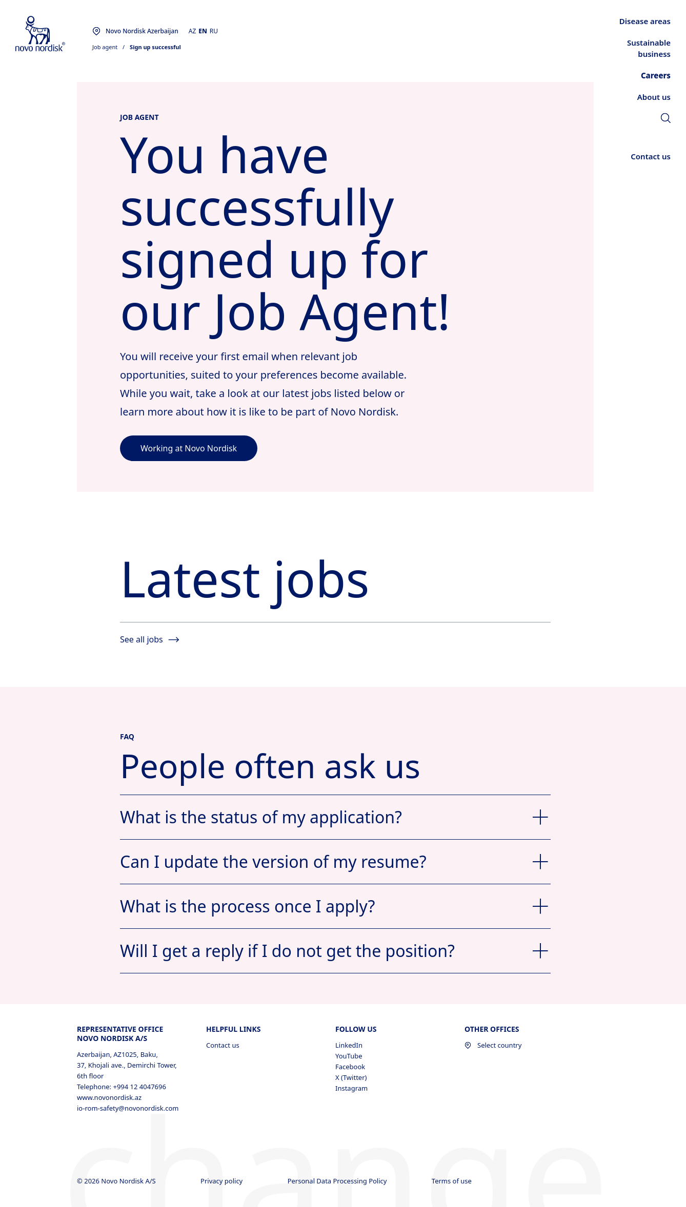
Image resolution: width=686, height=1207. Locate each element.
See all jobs (149, 639)
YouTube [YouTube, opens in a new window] (348, 1055)
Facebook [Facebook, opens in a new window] (350, 1066)
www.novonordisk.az (109, 1097)
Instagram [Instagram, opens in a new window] (351, 1088)
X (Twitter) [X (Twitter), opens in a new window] (351, 1077)
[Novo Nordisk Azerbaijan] (53, 34)
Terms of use (452, 1180)
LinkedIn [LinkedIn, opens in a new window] (348, 1045)
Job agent (104, 47)
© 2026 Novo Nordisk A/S (117, 1180)
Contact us (222, 1045)
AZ (192, 31)
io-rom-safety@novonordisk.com (127, 1108)
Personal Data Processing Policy (338, 1180)
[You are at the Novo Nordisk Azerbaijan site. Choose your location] (135, 31)
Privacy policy (222, 1180)
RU (214, 31)
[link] (666, 119)
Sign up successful (155, 47)
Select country (493, 1045)
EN (202, 31)
